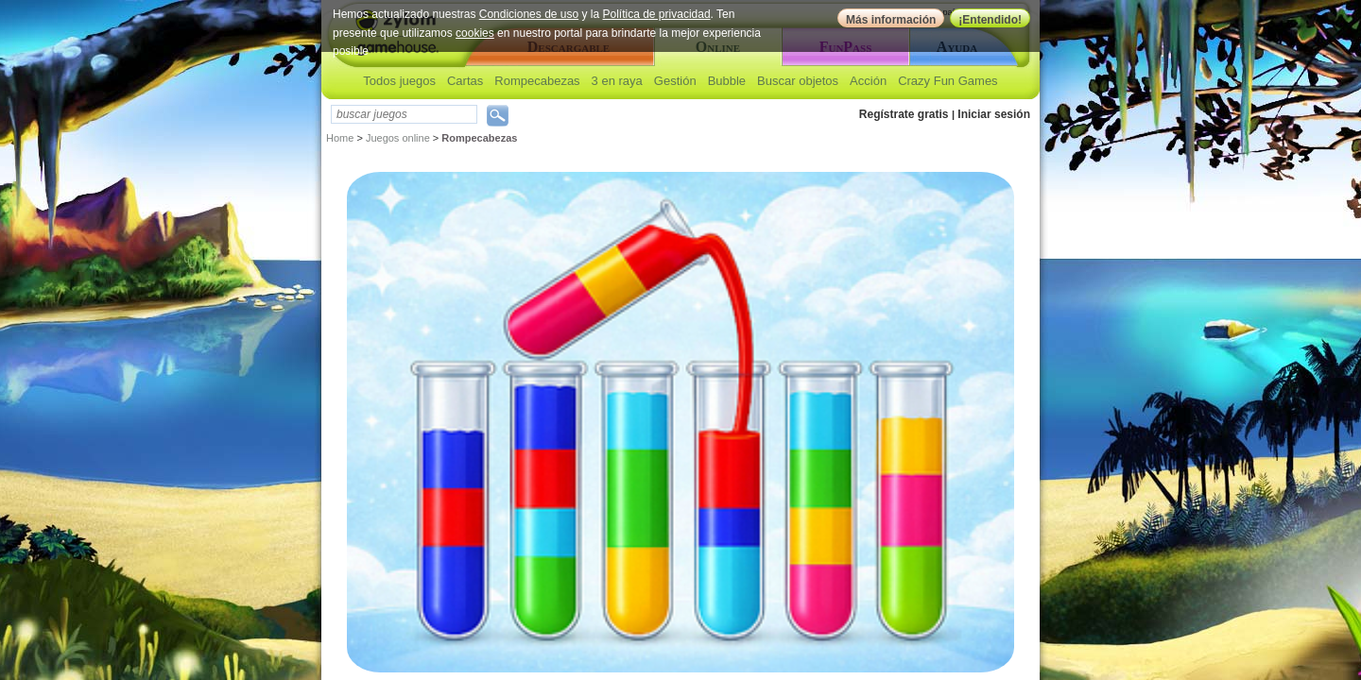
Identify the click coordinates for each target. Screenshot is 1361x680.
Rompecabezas (536, 81)
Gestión (675, 81)
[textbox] (404, 114)
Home (339, 138)
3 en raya (617, 81)
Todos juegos (399, 81)
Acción (868, 81)
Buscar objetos (797, 81)
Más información (891, 19)
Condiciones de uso (528, 14)
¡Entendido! (990, 19)
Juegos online (398, 138)
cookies (475, 33)
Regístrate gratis (904, 114)
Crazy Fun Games (947, 81)
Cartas (465, 81)
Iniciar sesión (993, 114)
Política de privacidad (657, 14)
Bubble (727, 81)
